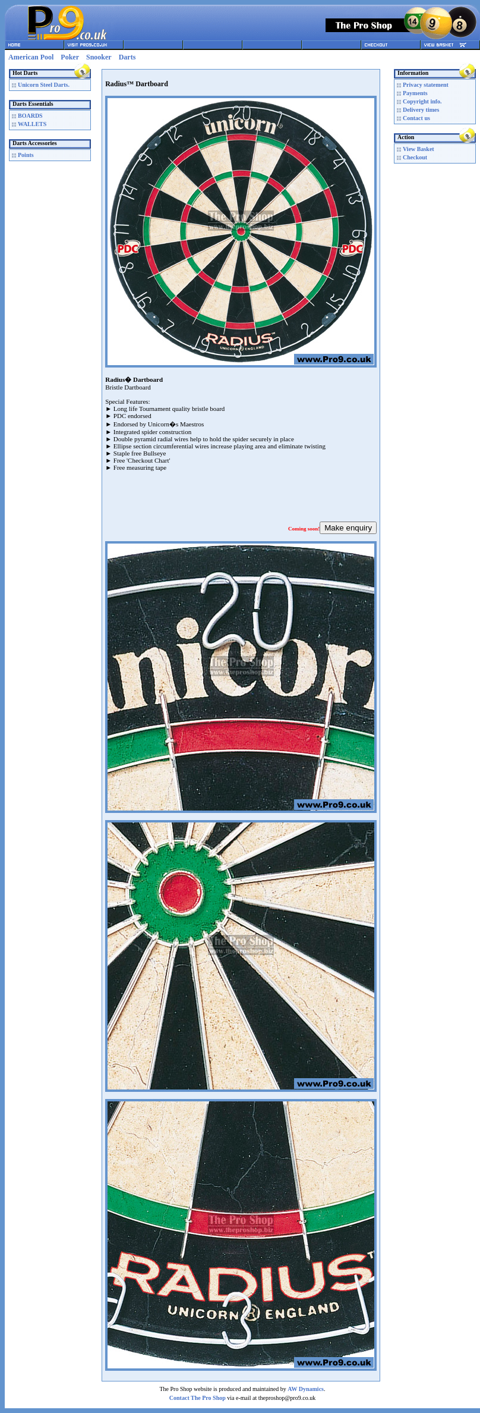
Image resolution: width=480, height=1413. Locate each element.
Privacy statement (426, 84)
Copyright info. (422, 101)
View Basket (418, 149)
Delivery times (421, 109)
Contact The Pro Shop (197, 1398)
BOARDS (30, 115)
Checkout (415, 157)
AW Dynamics (306, 1389)
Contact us (416, 118)
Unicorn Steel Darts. (44, 84)
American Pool (30, 57)
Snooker (99, 57)
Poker (70, 57)
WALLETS (32, 124)
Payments (415, 93)
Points (26, 155)
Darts (127, 57)
